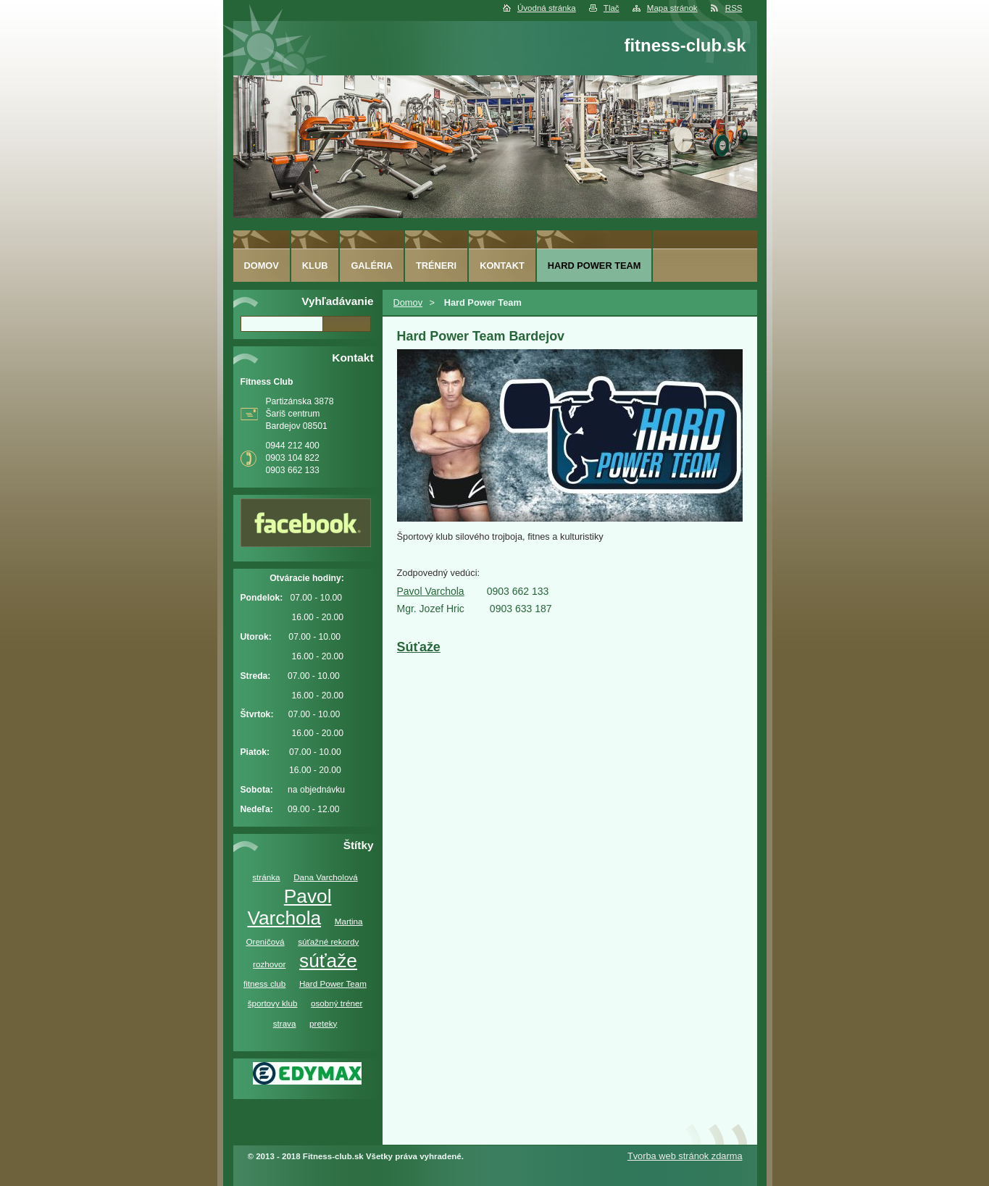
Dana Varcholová (325, 877)
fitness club (264, 983)
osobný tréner (336, 1003)
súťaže (328, 961)
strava (284, 1023)
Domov (408, 302)
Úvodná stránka (546, 8)
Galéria (372, 265)
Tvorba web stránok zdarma (685, 1155)
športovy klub (273, 1003)
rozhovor (269, 964)
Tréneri (436, 265)
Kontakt (502, 265)
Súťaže (419, 647)
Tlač (611, 8)
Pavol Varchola (289, 907)
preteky (323, 1023)
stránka (266, 877)
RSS (734, 8)
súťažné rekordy (328, 941)
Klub (315, 265)
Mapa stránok (672, 8)
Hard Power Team (333, 983)
